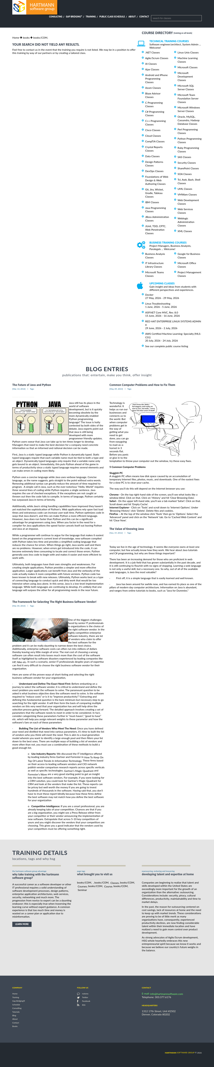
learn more (22, 924)
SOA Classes (185, 173)
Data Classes (152, 156)
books (26, 37)
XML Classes (185, 231)
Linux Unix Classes (188, 52)
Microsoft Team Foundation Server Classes (188, 98)
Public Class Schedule (112, 16)
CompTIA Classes (155, 141)
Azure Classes (153, 87)
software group (180, 1052)
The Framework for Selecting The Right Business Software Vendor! (54, 601)
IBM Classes (152, 202)
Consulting (55, 16)
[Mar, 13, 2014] (19, 389)
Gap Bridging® (18, 1001)
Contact (144, 16)
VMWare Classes (187, 194)
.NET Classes (152, 52)
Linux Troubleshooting (157, 303)
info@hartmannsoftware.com (166, 993)
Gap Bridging (74, 16)
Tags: (32, 389)
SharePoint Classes (188, 168)
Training (91, 16)
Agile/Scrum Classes (156, 58)
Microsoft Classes (187, 67)
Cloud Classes (153, 135)
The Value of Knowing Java (126, 529)
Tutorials (16, 1012)
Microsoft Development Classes (185, 76)
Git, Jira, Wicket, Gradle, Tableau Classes (154, 193)
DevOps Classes (154, 171)
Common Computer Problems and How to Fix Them (142, 385)
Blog (14, 1015)
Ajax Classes (152, 69)
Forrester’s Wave (37, 774)
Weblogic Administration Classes (186, 222)
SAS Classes (184, 156)
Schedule (16, 1004)
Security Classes (187, 162)
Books (15, 1026)
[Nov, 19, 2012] (116, 533)
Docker (149, 294)
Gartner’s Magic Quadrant (79, 770)
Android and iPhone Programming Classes (156, 78)
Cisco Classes (152, 130)
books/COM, (40, 37)
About (132, 16)
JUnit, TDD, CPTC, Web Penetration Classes (155, 230)
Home (15, 37)
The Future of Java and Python (31, 385)
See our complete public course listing (166, 346)
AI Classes (151, 63)
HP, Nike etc (19, 662)
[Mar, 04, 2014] (19, 606)
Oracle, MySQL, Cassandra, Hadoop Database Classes (189, 120)
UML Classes (185, 188)
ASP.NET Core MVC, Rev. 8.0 (161, 312)
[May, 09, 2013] (116, 389)
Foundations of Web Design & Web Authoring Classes (156, 180)
